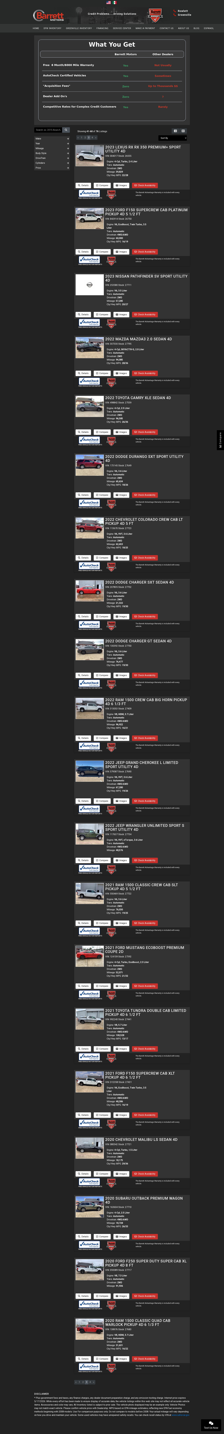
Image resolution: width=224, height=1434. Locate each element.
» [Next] (95, 137)
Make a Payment (145, 28)
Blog (196, 28)
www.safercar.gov (180, 1415)
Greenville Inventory (79, 28)
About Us (183, 28)
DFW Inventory (52, 28)
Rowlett (180, 10)
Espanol (209, 28)
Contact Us (167, 28)
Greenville (182, 14)
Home (36, 28)
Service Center (122, 28)
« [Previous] (78, 137)
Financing (102, 28)
